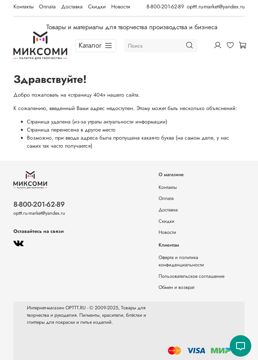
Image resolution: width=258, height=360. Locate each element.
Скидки (97, 6)
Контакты (23, 6)
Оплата (47, 6)
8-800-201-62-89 (165, 6)
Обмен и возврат (177, 287)
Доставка (72, 6)
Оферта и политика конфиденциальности (181, 261)
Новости (120, 6)
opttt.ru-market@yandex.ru (216, 6)
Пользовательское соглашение (191, 276)
